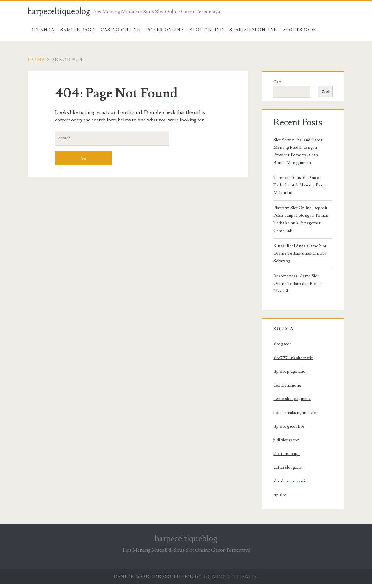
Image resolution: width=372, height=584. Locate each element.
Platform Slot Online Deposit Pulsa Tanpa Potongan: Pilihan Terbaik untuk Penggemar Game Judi (300, 219)
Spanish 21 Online (253, 29)
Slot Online (206, 29)
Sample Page (77, 29)
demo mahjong (287, 385)
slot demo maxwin (290, 481)
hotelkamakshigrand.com (296, 412)
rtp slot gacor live (288, 426)
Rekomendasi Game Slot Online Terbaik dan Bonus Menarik (297, 284)
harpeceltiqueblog (59, 11)
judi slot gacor (286, 439)
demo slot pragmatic (292, 398)
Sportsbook (300, 29)
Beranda (42, 29)
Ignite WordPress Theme (153, 576)
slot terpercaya (286, 453)
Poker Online (165, 29)
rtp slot (279, 495)
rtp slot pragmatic (289, 371)
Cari (277, 82)
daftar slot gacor (288, 467)
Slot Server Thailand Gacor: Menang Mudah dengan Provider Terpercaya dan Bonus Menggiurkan (298, 151)
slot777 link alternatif (293, 357)
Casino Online (120, 29)
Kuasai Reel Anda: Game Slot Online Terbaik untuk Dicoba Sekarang (299, 253)
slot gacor (282, 344)
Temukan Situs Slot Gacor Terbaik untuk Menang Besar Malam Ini (299, 185)
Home (36, 59)
